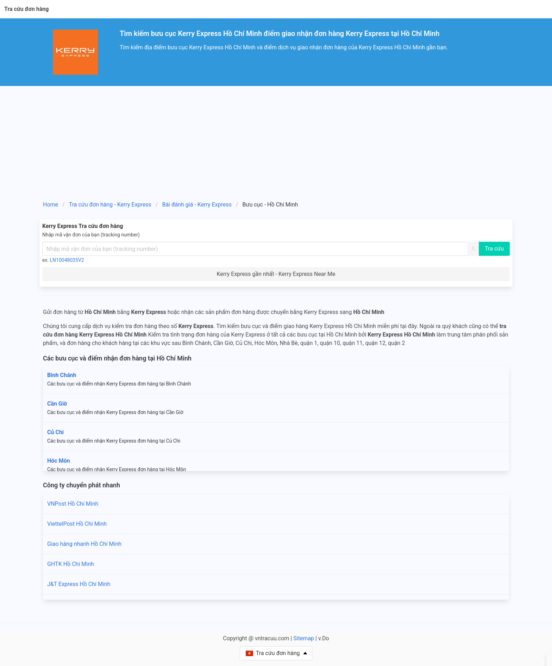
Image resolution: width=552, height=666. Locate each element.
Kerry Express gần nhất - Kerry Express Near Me (276, 274)
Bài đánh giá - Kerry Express (196, 204)
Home (50, 204)
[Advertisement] (276, 139)
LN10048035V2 (67, 260)
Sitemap (303, 638)
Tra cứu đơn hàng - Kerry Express (110, 204)
